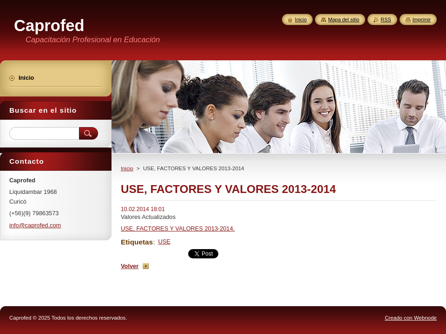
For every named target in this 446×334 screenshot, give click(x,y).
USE (164, 241)
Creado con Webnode (411, 318)
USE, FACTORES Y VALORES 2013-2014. (178, 228)
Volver (129, 266)
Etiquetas (137, 242)
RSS (385, 19)
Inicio (127, 168)
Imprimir (422, 19)
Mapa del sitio (343, 19)
